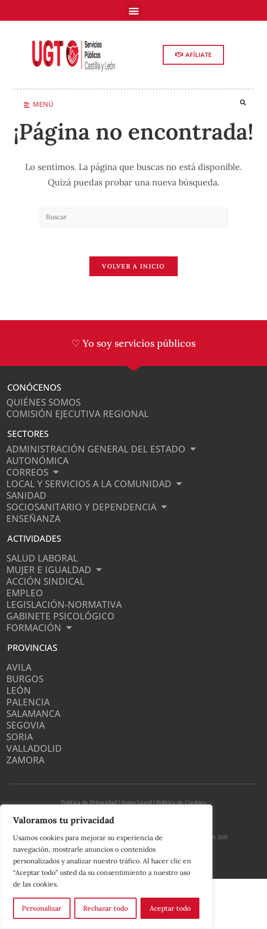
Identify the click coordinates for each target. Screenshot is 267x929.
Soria (19, 737)
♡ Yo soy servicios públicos (133, 343)
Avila (18, 667)
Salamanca (33, 713)
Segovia (25, 725)
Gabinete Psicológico (60, 616)
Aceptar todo (170, 908)
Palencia (28, 702)
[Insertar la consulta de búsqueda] (134, 217)
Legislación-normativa (64, 604)
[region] (106, 866)
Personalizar (41, 908)
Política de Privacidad (89, 802)
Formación (39, 627)
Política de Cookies (181, 802)
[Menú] (27, 105)
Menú (43, 104)
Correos (32, 472)
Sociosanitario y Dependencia (86, 507)
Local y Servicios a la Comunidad (94, 484)
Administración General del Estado (101, 449)
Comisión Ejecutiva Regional (77, 414)
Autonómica (37, 460)
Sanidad (26, 495)
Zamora (25, 760)
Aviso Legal (136, 802)
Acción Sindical (45, 581)
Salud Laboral (42, 558)
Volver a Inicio (133, 266)
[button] (133, 10)
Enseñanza (33, 518)
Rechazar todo (105, 908)
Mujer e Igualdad (54, 570)
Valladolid (34, 748)
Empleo (24, 593)
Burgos (24, 679)
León (18, 690)
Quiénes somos (43, 402)
